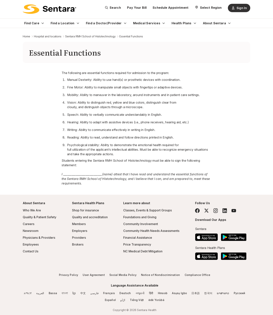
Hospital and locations (47, 36)
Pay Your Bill (137, 7)
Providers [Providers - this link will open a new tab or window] (79, 237)
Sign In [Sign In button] (239, 8)
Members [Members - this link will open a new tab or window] (79, 224)
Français (109, 293)
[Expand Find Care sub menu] (43, 23)
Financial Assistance (137, 237)
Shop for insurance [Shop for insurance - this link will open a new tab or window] (85, 210)
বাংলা (65, 293)
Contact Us (30, 251)
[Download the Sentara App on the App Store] (206, 236)
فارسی (94, 293)
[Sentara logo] (49, 9)
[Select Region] (208, 7)
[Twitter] (206, 210)
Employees (31, 244)
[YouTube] (233, 210)
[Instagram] (215, 210)
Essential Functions (131, 36)
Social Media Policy (122, 274)
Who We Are (32, 210)
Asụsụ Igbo (179, 293)
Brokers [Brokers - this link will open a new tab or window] (77, 244)
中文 (83, 293)
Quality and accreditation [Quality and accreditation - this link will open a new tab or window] (90, 217)
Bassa (53, 293)
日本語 (195, 293)
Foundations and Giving (139, 217)
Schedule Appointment (170, 7)
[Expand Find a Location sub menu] (78, 23)
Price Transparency (137, 244)
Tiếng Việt (137, 300)
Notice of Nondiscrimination (160, 274)
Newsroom (30, 231)
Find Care (31, 23)
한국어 (208, 293)
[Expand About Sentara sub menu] (229, 23)
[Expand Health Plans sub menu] (195, 23)
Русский (239, 293)
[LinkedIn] (224, 210)
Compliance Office (197, 274)
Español (110, 300)
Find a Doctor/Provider (104, 23)
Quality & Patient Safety (39, 217)
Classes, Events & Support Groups (147, 210)
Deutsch (125, 293)
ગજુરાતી (140, 293)
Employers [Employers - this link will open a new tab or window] (79, 231)
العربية (40, 293)
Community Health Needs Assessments (151, 231)
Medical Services (146, 23)
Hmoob (163, 293)
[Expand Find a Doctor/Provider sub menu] (125, 23)
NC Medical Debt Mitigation (142, 251)
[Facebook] (197, 210)
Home (26, 36)
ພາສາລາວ (223, 293)
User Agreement (94, 274)
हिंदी (151, 293)
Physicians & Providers (39, 237)
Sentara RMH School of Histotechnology (90, 36)
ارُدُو (122, 300)
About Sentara (214, 23)
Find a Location (63, 23)
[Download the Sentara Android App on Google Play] (233, 236)
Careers (28, 224)
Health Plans (181, 23)
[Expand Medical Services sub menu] (164, 23)
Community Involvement (140, 224)
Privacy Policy (68, 274)
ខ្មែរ (74, 293)
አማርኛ (28, 293)
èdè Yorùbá (156, 300)
